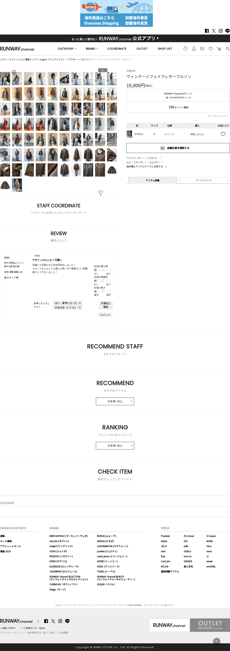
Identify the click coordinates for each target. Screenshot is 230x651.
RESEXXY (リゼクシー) (61, 556)
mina (209, 551)
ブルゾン (85, 59)
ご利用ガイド (185, 48)
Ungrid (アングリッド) (61, 546)
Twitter (213, 31)
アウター (72, 59)
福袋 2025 (5, 551)
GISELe (187, 551)
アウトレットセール (10, 546)
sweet (209, 561)
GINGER (188, 561)
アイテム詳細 (152, 180)
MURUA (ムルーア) (106, 536)
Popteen (165, 536)
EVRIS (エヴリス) (58, 561)
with (186, 546)
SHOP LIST (165, 49)
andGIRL (211, 566)
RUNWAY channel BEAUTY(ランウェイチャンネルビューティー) (116, 578)
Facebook (207, 31)
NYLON (164, 566)
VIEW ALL (115, 401)
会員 (194, 48)
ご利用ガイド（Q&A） (34, 628)
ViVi (186, 541)
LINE (227, 31)
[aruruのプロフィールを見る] (7, 257)
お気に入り (210, 48)
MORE (209, 541)
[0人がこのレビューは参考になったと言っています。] (67, 303)
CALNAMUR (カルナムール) (63, 571)
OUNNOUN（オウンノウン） (64, 584)
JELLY (164, 546)
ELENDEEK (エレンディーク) (64, 566)
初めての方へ (9, 628)
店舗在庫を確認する (178, 148)
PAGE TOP (216, 641)
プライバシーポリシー (11, 632)
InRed (164, 541)
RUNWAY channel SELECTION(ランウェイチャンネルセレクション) (69, 578)
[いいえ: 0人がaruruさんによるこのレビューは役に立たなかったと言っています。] (67, 307)
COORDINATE (116, 49)
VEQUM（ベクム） (106, 584)
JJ (207, 556)
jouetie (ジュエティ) (107, 551)
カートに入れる (219, 48)
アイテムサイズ (203, 180)
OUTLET (142, 49)
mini (163, 551)
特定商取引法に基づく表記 (41, 632)
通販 (2, 536)
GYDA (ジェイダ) (58, 551)
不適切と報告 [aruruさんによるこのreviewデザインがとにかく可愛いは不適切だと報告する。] (106, 305)
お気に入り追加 (223, 134)
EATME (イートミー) (107, 561)
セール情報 (6, 541)
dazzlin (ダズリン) (59, 541)
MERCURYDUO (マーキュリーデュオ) (69, 536)
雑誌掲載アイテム (170, 571)
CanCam (165, 561)
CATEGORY (66, 49)
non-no (188, 556)
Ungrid (130, 70)
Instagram (220, 31)
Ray (163, 556)
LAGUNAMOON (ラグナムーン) (112, 546)
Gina (208, 546)
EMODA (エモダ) (105, 541)
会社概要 (63, 632)
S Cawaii (211, 536)
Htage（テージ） (58, 589)
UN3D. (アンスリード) (108, 566)
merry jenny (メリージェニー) (112, 556)
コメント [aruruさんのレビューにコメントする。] (105, 314)
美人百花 (188, 566)
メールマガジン (202, 48)
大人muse (189, 536)
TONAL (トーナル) (106, 571)
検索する (227, 48)
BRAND (90, 49)
